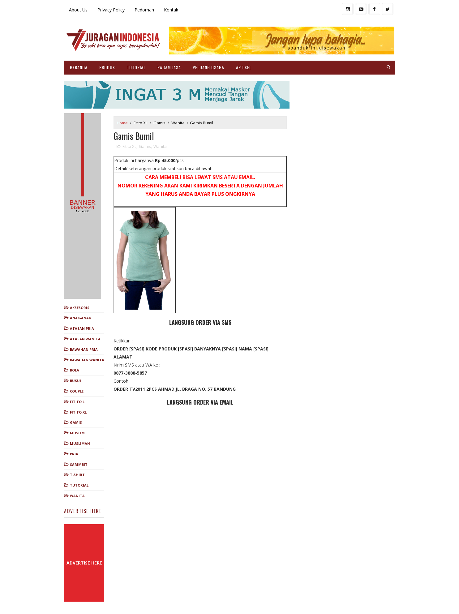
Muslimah (80, 443)
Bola (74, 370)
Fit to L (77, 401)
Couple (77, 391)
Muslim (77, 433)
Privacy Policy (111, 10)
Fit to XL (78, 412)
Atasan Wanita (85, 339)
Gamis (76, 422)
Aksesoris (79, 307)
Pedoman (144, 10)
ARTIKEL (243, 67)
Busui (75, 380)
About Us (78, 10)
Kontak (171, 10)
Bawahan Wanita (87, 360)
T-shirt (77, 474)
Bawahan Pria (84, 349)
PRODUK (107, 67)
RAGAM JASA (169, 67)
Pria (74, 454)
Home (122, 123)
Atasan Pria (82, 328)
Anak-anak (80, 318)
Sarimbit (79, 464)
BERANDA (79, 67)
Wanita (77, 495)
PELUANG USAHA (208, 67)
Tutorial (79, 485)
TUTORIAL (136, 67)
